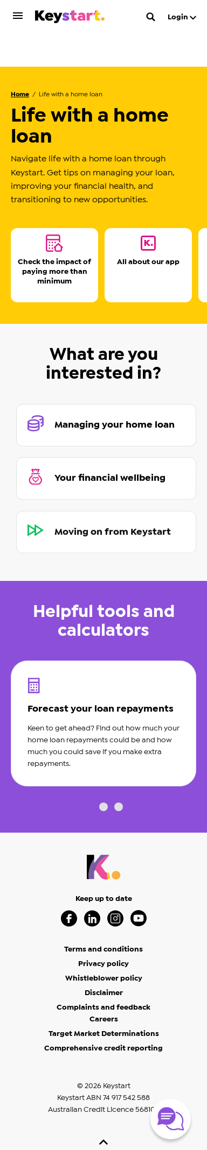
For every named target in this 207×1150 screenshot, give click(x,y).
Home (20, 59)
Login (182, 17)
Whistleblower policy (103, 943)
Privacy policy (103, 929)
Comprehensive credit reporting (103, 1013)
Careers (103, 984)
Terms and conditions (103, 914)
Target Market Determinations (104, 999)
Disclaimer (104, 958)
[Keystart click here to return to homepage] (70, 18)
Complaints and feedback (103, 972)
